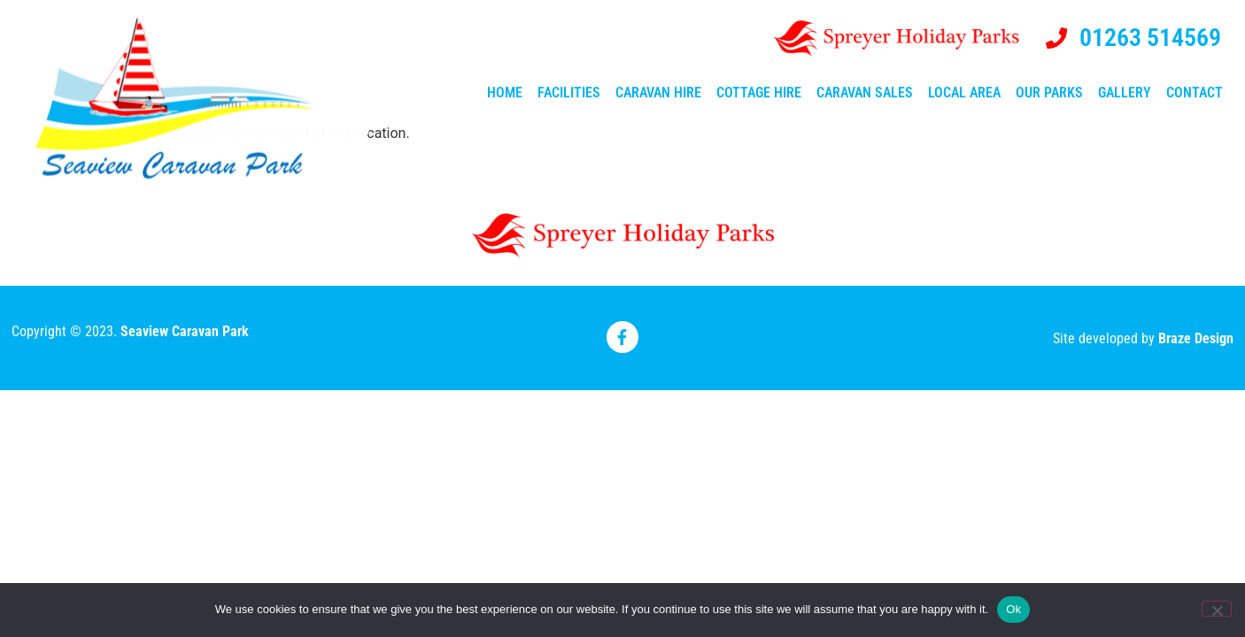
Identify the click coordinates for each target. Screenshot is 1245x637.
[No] (1217, 609)
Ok (1013, 609)
